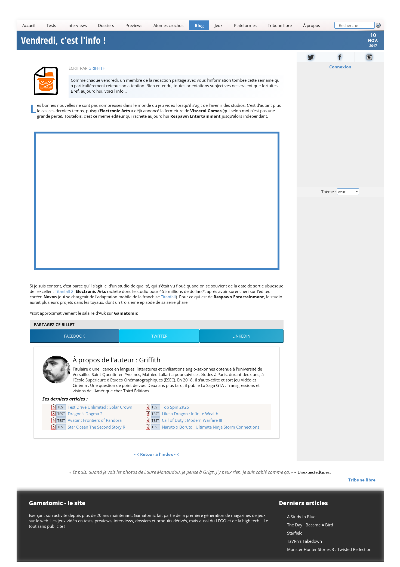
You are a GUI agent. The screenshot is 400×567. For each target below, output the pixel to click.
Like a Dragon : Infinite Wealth (190, 419)
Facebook (74, 341)
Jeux (219, 25)
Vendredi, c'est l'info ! (63, 43)
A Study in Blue (301, 521)
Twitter (159, 341)
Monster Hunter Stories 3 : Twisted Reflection (329, 554)
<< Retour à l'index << (156, 459)
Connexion (340, 72)
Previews (133, 25)
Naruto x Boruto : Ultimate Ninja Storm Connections (210, 432)
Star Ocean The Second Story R (96, 432)
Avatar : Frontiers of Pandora (95, 425)
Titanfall (168, 302)
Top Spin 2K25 (175, 412)
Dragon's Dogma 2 (85, 419)
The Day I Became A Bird (310, 530)
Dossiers (106, 25)
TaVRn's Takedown (304, 546)
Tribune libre (280, 25)
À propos (311, 25)
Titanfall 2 (64, 296)
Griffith (97, 73)
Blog (199, 25)
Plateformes (245, 25)
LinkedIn (241, 341)
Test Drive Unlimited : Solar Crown (100, 412)
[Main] (175, 25)
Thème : (340, 196)
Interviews (77, 25)
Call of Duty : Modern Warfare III (192, 425)
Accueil (28, 25)
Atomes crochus (168, 25)
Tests (51, 25)
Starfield (295, 538)
